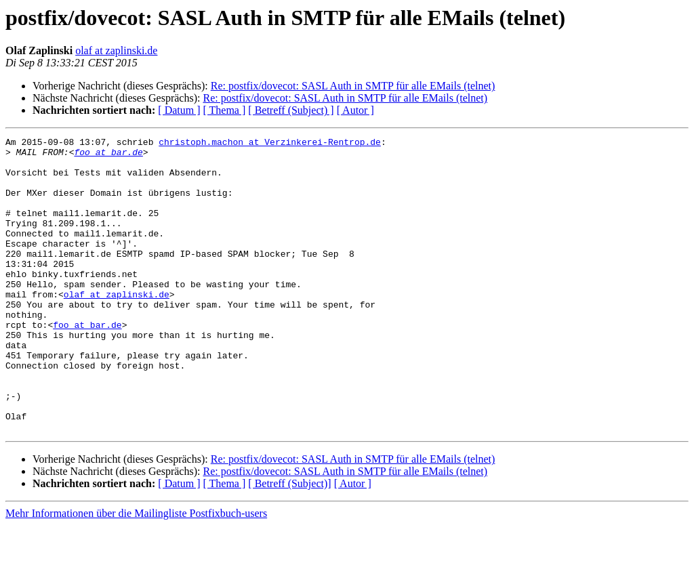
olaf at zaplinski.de (116, 50)
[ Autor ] (355, 110)
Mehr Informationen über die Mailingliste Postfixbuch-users (136, 572)
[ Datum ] (179, 110)
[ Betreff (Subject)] (289, 542)
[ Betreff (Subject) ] (290, 110)
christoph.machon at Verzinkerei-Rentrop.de (270, 144)
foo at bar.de (108, 156)
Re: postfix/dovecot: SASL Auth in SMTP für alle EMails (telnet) (353, 85)
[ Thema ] (224, 110)
